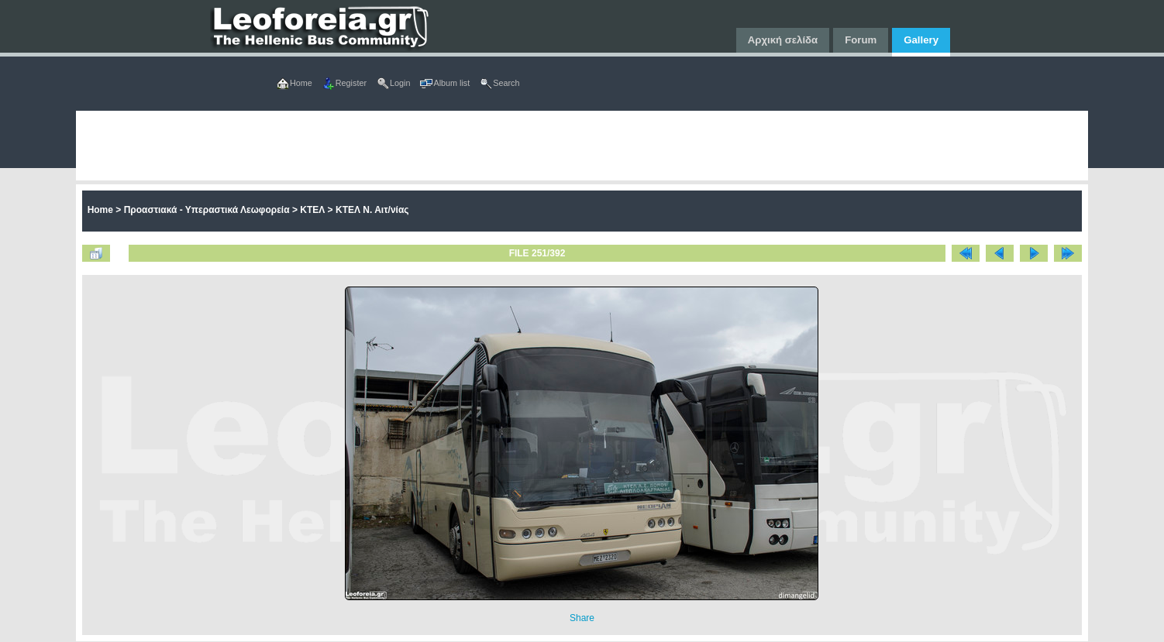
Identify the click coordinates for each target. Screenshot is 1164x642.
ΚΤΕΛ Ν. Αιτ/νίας (372, 209)
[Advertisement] (541, 145)
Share (582, 618)
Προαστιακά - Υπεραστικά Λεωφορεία (207, 209)
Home (100, 209)
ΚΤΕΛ (312, 209)
